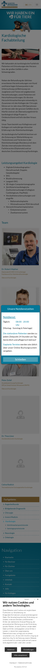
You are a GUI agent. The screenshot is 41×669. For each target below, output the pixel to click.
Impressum (13, 663)
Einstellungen (29, 649)
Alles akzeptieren (20, 655)
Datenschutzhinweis (25, 663)
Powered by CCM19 (20, 667)
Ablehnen (11, 649)
